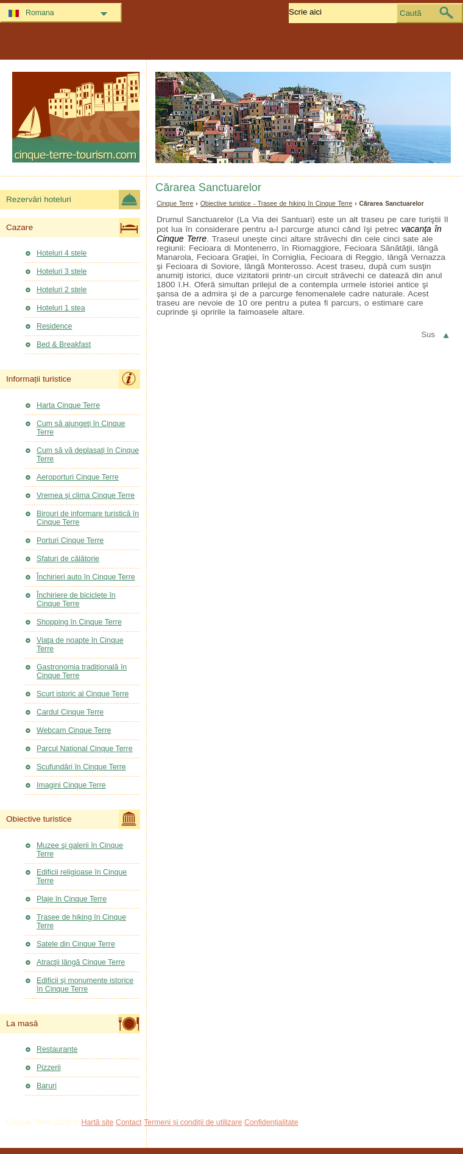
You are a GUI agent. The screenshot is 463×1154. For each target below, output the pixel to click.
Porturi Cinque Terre (70, 540)
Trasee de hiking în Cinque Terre (81, 921)
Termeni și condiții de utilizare (193, 1122)
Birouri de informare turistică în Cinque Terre (88, 517)
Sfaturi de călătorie (68, 558)
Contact (129, 1122)
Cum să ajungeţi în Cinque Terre (81, 427)
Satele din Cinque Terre (76, 944)
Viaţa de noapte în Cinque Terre (80, 644)
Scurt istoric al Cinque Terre (83, 694)
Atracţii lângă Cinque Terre (81, 962)
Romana (40, 13)
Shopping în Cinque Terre (79, 622)
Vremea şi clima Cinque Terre (86, 495)
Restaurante (57, 1049)
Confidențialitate (271, 1122)
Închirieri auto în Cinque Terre (86, 577)
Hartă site (98, 1122)
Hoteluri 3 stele (62, 271)
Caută (411, 13)
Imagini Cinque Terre (71, 785)
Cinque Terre (175, 203)
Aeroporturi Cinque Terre (78, 477)
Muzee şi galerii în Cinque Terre (80, 849)
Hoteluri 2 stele (62, 289)
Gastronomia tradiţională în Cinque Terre (82, 671)
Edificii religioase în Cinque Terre (82, 876)
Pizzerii (49, 1067)
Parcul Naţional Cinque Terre (85, 748)
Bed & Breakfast (64, 344)
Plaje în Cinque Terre (72, 899)
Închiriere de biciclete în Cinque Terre (76, 599)
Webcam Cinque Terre (74, 730)
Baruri (47, 1086)
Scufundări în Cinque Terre (81, 767)
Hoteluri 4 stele (62, 253)
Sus (428, 334)
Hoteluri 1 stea (61, 308)
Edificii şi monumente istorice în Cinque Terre (85, 984)
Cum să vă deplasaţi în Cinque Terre (88, 454)
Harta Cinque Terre (68, 405)
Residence (54, 326)
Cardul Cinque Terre (70, 712)
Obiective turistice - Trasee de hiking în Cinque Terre (276, 203)
